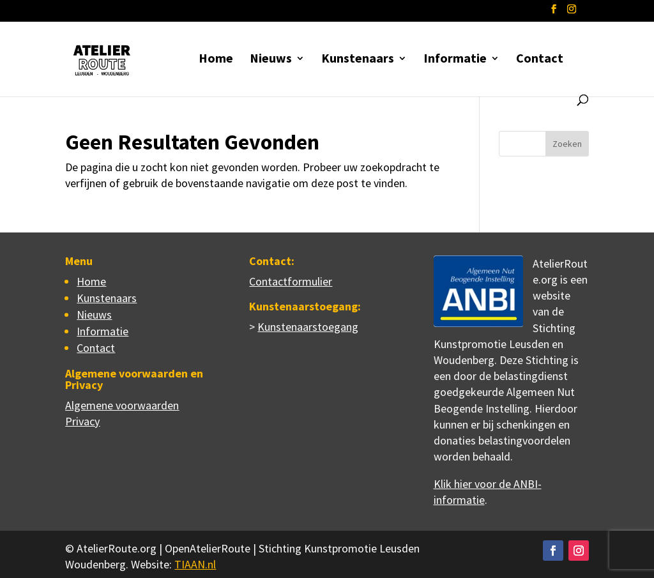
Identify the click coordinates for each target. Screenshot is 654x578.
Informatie (455, 60)
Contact (539, 60)
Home (216, 60)
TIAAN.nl (195, 564)
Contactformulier (290, 281)
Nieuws (271, 60)
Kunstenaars (357, 60)
